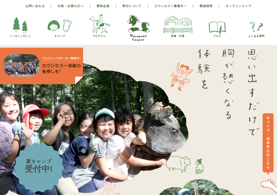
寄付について (132, 6)
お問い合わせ (35, 6)
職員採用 (206, 6)
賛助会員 (103, 6)
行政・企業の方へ (71, 6)
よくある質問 (256, 34)
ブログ (217, 34)
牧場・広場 (178, 34)
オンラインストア (239, 6)
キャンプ (60, 34)
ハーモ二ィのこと (20, 34)
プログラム (99, 34)
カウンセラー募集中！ (170, 6)
